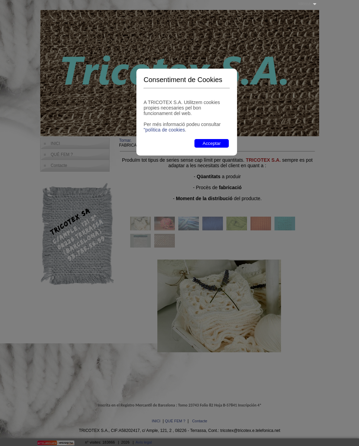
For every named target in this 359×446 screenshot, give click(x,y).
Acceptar (212, 143)
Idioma (304, 3)
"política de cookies (164, 130)
